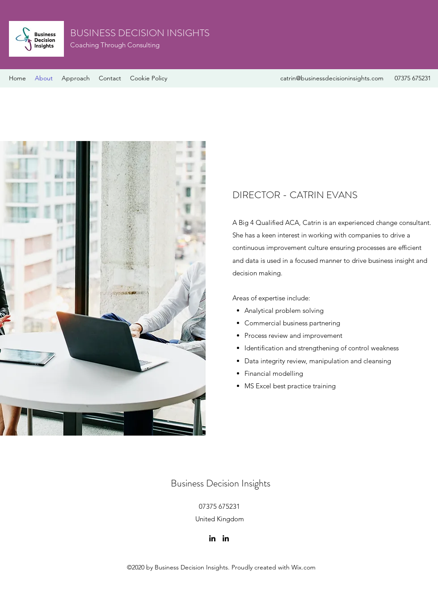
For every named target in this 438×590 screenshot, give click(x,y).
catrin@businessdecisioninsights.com (331, 78)
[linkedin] (212, 538)
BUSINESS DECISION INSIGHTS (140, 33)
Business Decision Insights (220, 483)
